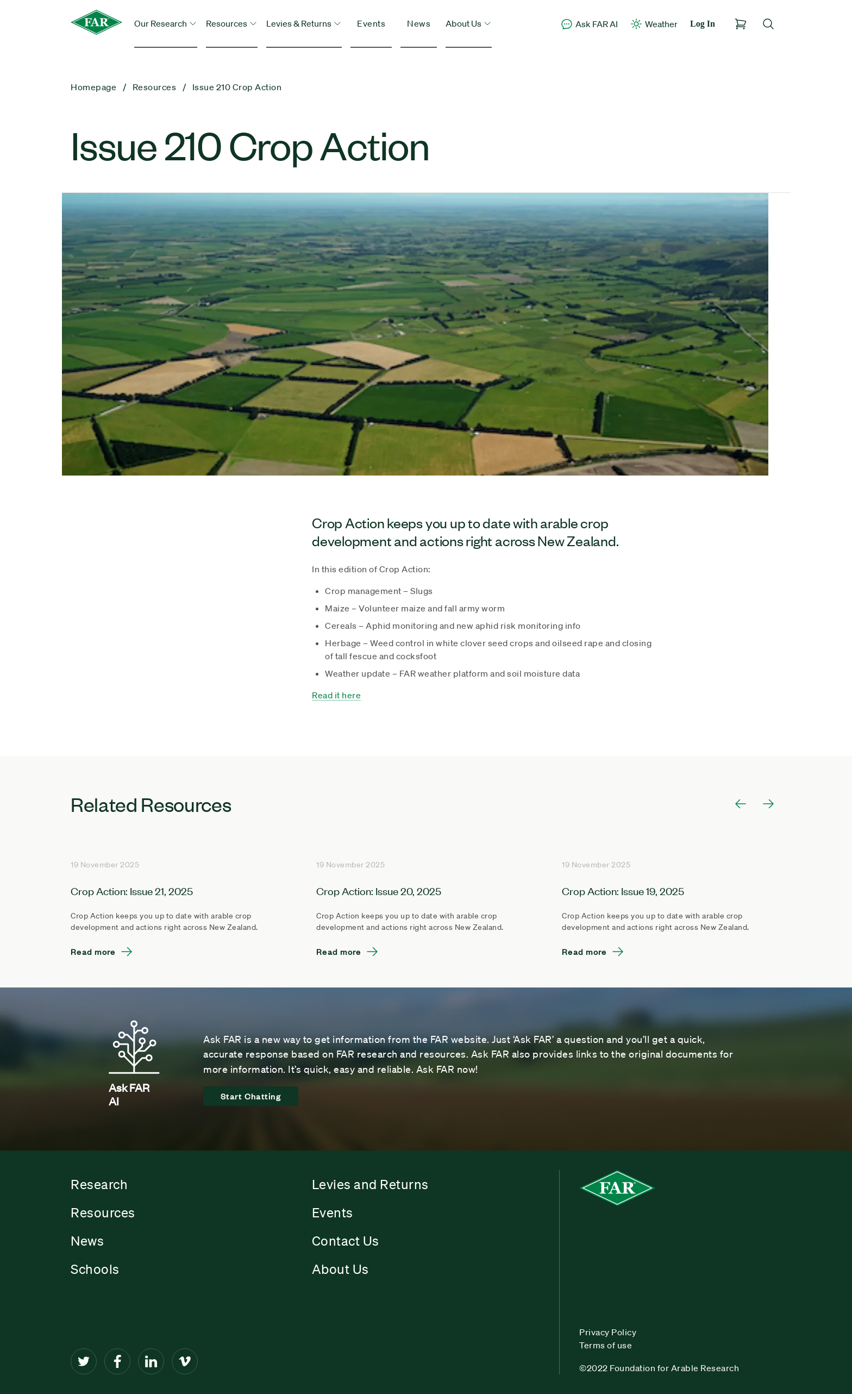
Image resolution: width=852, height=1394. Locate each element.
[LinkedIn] (151, 1361)
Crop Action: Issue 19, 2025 (623, 890)
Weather (654, 23)
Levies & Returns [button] (304, 23)
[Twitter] (84, 1361)
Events (371, 23)
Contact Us (345, 1240)
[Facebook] (117, 1361)
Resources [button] (232, 23)
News (418, 23)
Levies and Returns (370, 1184)
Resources (103, 1212)
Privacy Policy (607, 1332)
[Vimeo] (185, 1361)
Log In (702, 23)
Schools (95, 1269)
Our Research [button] (165, 23)
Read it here (336, 695)
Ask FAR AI (589, 23)
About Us (340, 1269)
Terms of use (605, 1345)
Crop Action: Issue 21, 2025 (132, 890)
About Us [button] (469, 23)
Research (99, 1184)
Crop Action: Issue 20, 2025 (378, 890)
